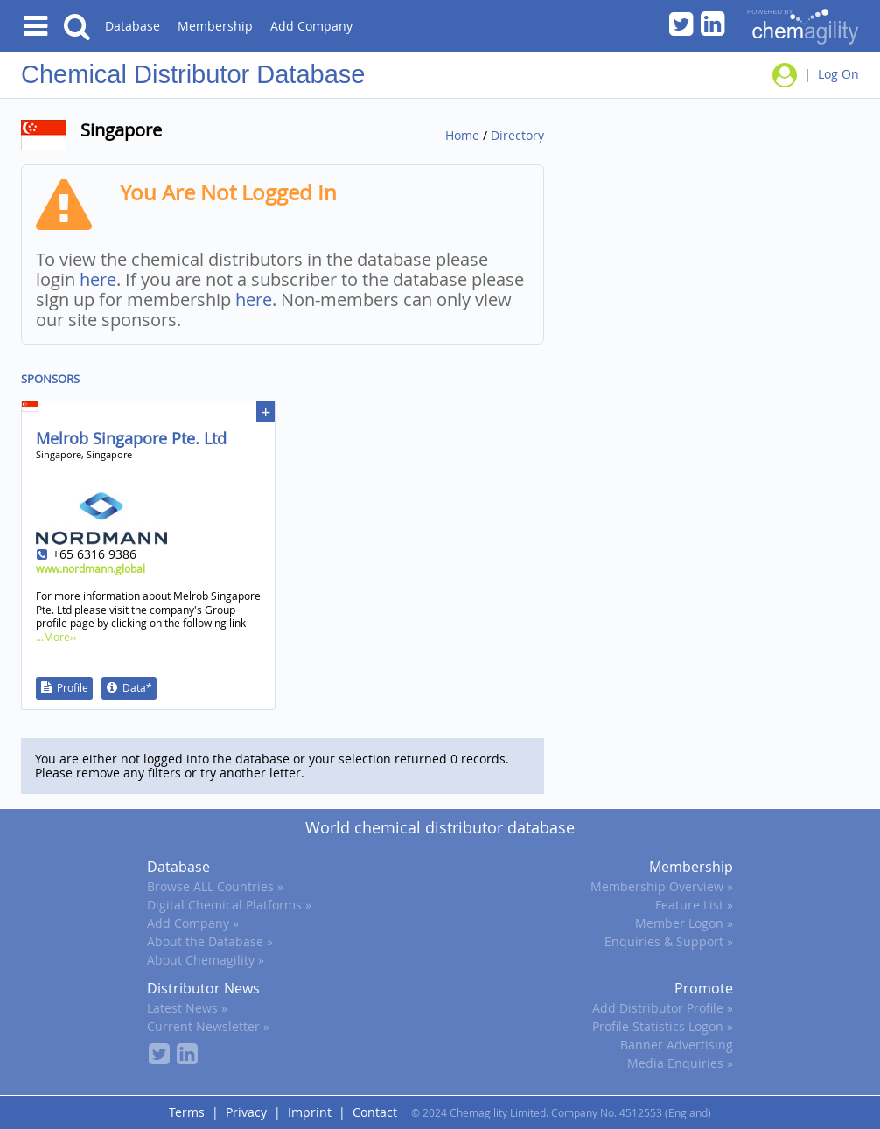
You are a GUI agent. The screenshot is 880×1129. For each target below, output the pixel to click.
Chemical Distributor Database (193, 74)
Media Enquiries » (680, 1063)
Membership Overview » (661, 886)
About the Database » (210, 941)
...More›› (56, 637)
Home (462, 135)
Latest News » (187, 1008)
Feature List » (694, 904)
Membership (215, 25)
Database (132, 25)
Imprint (310, 1112)
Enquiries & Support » (668, 941)
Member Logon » (684, 923)
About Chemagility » (205, 959)
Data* (137, 687)
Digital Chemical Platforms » (229, 904)
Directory (517, 135)
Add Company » (193, 923)
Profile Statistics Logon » (662, 1026)
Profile (72, 687)
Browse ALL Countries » (215, 886)
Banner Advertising (676, 1044)
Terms (187, 1112)
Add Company (311, 25)
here (98, 279)
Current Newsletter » (208, 1026)
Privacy (246, 1112)
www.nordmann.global (90, 568)
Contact (375, 1112)
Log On (838, 74)
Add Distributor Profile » (662, 1008)
